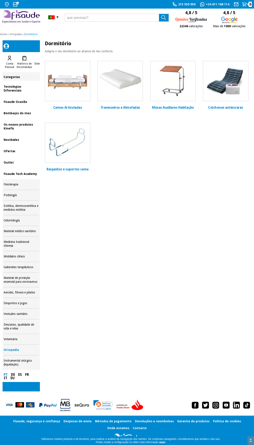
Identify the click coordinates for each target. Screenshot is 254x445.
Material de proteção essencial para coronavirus (21, 280)
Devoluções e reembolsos (154, 421)
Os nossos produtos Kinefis (21, 126)
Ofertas (21, 150)
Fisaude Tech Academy (21, 173)
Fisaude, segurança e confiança (36, 421)
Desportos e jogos (21, 303)
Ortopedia (16, 34)
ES (20, 375)
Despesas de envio (78, 421)
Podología (21, 195)
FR (27, 375)
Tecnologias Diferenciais (21, 88)
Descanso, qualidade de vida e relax (21, 326)
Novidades (21, 139)
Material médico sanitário (21, 231)
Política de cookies (227, 421)
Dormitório (31, 34)
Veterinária (21, 339)
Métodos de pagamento (113, 421)
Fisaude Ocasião (21, 101)
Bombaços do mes (21, 113)
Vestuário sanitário (21, 314)
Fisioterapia (21, 184)
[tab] (9, 62)
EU (13, 378)
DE (13, 375)
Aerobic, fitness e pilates (21, 292)
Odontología (21, 220)
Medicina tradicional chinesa (21, 244)
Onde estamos (118, 428)
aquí (162, 442)
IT (5, 378)
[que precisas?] (117, 18)
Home (3, 34)
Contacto (140, 428)
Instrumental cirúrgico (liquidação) (21, 362)
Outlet (21, 162)
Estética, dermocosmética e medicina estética (21, 208)
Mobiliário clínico (21, 256)
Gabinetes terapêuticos (21, 267)
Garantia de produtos (193, 421)
